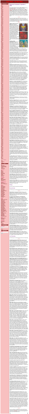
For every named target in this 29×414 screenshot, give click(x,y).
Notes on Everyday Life (4, 183)
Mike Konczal (2, 207)
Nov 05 (2, 139)
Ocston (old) (2, 175)
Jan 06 (2, 145)
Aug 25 (2, 86)
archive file (15, 410)
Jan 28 (2, 24)
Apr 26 (2, 47)
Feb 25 (2, 65)
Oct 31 (2, 18)
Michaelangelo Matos (4, 190)
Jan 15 (2, 136)
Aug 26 (2, 11)
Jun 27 (2, 37)
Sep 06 (2, 131)
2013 (1, 112)
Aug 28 (2, 28)
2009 (1, 146)
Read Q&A (2, 221)
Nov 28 (2, 34)
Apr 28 (2, 14)
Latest (2, 162)
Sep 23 (2, 151)
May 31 (2, 71)
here (18, 21)
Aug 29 (2, 36)
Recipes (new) (3, 173)
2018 (1, 66)
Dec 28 (2, 50)
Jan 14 (2, 128)
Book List (2, 176)
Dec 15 (2, 92)
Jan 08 (2, 91)
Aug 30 (2, 69)
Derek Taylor (2, 195)
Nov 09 (2, 130)
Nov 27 (2, 26)
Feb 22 (2, 48)
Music (2, 170)
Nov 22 (2, 102)
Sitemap (2, 174)
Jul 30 (2, 105)
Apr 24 (2, 30)
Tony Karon (2, 206)
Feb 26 (2, 119)
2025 (1, 8)
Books (2, 167)
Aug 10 (2, 141)
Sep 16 (2, 94)
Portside (2, 212)
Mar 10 (2, 144)
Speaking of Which (3, 166)
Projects (2, 172)
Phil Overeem (3, 192)
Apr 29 (2, 22)
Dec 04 (2, 138)
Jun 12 (2, 125)
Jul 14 (2, 153)
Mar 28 (2, 39)
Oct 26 (2, 43)
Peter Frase (2, 204)
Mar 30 (2, 56)
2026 (1, 5)
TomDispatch (2, 214)
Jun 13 (2, 96)
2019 (1, 58)
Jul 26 (2, 45)
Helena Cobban (3, 200)
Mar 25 (2, 64)
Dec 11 (2, 101)
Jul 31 (2, 20)
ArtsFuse (2, 185)
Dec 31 (2, 17)
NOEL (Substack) (3, 179)
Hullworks (2, 182)
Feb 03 (2, 127)
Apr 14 (2, 97)
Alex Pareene (2, 211)
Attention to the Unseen (4, 199)
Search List (2, 161)
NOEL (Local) (3, 168)
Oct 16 (2, 122)
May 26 (2, 88)
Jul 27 (2, 53)
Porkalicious (2, 218)
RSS (1, 222)
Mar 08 (2, 135)
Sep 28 (2, 52)
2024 (1, 16)
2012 (1, 120)
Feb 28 (2, 15)
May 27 (2, 13)
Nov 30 (2, 51)
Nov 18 (2, 93)
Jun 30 (2, 79)
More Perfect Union (3, 209)
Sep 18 (2, 123)
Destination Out (3, 196)
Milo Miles (2, 191)
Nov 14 (2, 150)
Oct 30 (2, 114)
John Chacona (3, 186)
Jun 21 (2, 106)
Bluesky (2, 178)
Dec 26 (2, 157)
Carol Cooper (2, 187)
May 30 (2, 38)
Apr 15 (2, 108)
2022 (1, 33)
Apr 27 (2, 55)
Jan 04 (2, 137)
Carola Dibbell (3, 188)
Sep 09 (2, 104)
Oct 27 (2, 10)
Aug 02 (2, 149)
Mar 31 (2, 6)
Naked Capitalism (3, 210)
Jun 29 (2, 54)
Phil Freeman (2, 189)
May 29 (2, 107)
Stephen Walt (2, 215)
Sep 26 (2, 44)
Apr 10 (2, 126)
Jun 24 (2, 62)
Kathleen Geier (3, 205)
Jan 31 (2, 7)
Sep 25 (2, 27)
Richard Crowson (3, 202)
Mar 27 (2, 31)
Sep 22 (2, 85)
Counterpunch (3, 201)
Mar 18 (2, 98)
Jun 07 (2, 133)
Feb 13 (2, 110)
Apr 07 (2, 154)
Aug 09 (2, 132)
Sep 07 (2, 140)
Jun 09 (2, 142)
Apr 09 (2, 143)
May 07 (2, 134)
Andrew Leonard (3, 208)
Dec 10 (2, 129)
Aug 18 (2, 95)
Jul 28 (2, 12)
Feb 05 (2, 155)
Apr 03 (2, 109)
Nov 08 (2, 147)
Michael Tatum (3, 194)
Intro (2, 160)
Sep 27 (2, 148)
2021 (1, 41)
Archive (2, 171)
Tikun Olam (2, 213)
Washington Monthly (3, 216)
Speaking (2, 223)
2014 (1, 100)
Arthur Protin (2, 219)
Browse (2, 229)
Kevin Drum (2, 203)
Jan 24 (2, 99)
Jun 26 (2, 21)
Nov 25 (2, 9)
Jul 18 (2, 124)
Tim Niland (2, 193)
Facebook (2, 180)
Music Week (2, 165)
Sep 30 (2, 19)
